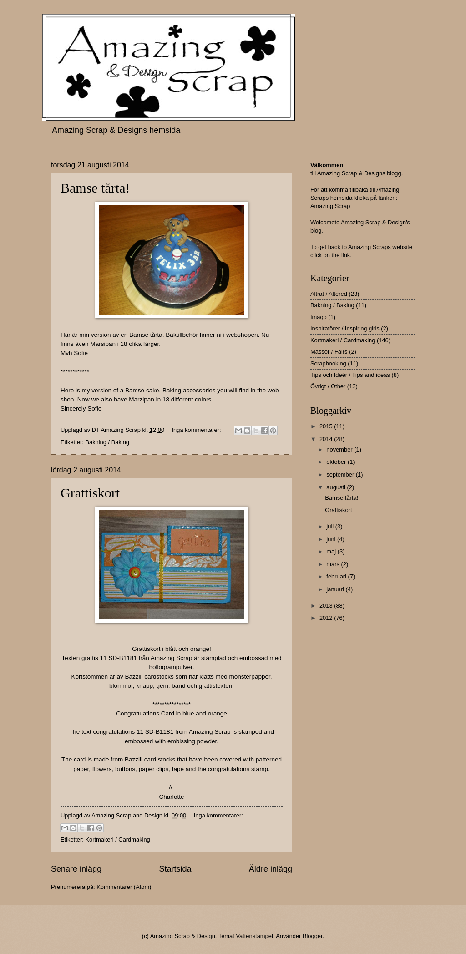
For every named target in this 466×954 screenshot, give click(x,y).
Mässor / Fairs (329, 351)
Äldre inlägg (270, 868)
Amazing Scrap (330, 206)
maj (331, 551)
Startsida (175, 868)
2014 (326, 439)
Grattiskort (90, 492)
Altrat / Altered (328, 293)
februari (337, 576)
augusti (336, 487)
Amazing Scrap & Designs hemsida (116, 130)
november (340, 449)
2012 (326, 617)
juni (331, 539)
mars (333, 564)
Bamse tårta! (95, 187)
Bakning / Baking (107, 442)
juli (330, 526)
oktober (337, 461)
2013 (326, 605)
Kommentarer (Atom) (123, 886)
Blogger (313, 936)
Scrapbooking (328, 363)
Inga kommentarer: (197, 429)
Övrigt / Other (327, 386)
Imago (318, 317)
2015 (326, 426)
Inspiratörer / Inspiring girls (345, 328)
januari (335, 589)
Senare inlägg (76, 868)
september (340, 474)
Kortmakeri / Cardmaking (117, 839)
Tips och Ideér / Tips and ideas (350, 374)
